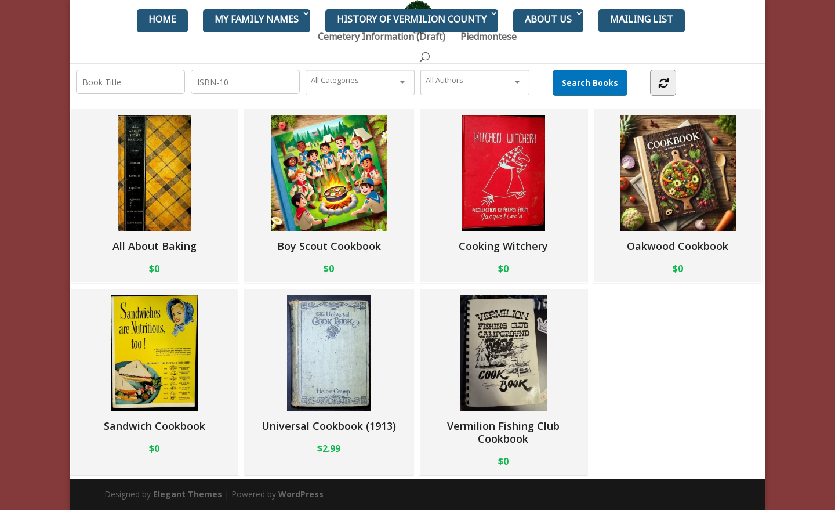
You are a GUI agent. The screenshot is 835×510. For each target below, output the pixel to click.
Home (162, 19)
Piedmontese (488, 37)
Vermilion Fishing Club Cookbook (503, 370)
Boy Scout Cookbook (329, 183)
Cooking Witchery (503, 183)
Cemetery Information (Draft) (381, 37)
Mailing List (641, 19)
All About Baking (154, 183)
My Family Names (257, 19)
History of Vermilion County (412, 19)
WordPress (301, 494)
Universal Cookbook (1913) (329, 363)
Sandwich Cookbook (154, 363)
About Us (548, 19)
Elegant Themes (187, 494)
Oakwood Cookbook (678, 183)
